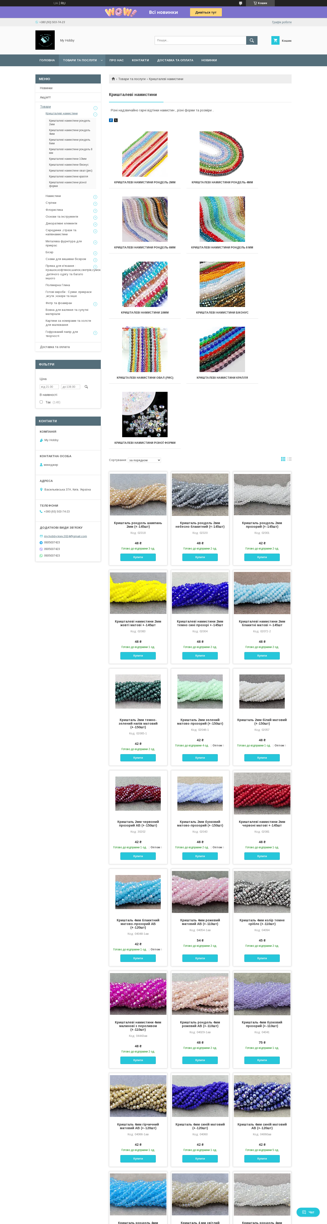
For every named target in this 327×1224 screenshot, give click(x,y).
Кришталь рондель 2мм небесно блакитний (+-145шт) (200, 404)
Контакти (140, 60)
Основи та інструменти (62, 216)
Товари (45, 106)
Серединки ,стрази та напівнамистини (61, 232)
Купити (138, 436)
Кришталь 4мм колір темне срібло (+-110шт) (262, 801)
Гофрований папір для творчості (62, 334)
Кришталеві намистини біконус (263, 252)
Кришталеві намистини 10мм (200, 250)
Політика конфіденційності (188, 1217)
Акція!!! (45, 97)
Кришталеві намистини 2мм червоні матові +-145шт (262, 702)
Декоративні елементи (61, 223)
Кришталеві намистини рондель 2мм (137, 184)
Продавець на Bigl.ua (163, 1213)
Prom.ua (185, 1209)
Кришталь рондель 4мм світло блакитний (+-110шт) (138, 1104)
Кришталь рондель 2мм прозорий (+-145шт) (262, 404)
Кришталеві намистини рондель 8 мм (137, 252)
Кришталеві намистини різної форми (263, 320)
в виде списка (289, 339)
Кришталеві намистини (62, 113)
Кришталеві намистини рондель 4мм (200, 184)
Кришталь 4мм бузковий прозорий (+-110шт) (262, 903)
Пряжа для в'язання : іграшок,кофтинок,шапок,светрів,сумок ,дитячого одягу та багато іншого (73, 272)
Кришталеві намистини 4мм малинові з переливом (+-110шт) (138, 905)
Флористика (54, 209)
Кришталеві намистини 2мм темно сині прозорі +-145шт (200, 502)
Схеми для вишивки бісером (66, 259)
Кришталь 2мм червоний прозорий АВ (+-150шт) (138, 702)
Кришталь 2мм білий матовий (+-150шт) (262, 601)
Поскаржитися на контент (152, 1217)
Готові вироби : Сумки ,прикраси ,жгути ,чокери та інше (69, 294)
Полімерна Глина (58, 285)
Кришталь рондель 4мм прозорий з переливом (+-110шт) (262, 1105)
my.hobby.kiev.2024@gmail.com (65, 536)
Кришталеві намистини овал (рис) (137, 320)
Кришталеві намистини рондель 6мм (263, 184)
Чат (308, 1212)
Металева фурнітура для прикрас (64, 243)
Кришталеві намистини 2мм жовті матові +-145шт (138, 502)
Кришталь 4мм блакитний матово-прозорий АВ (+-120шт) (138, 803)
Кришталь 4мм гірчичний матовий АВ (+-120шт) (138, 1005)
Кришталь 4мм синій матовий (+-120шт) (200, 1005)
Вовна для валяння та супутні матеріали (67, 312)
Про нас (116, 60)
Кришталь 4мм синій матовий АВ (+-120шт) (262, 1005)
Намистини (53, 196)
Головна (47, 60)
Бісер (49, 252)
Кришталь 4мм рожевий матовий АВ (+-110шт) (200, 801)
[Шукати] (252, 40)
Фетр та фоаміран (59, 303)
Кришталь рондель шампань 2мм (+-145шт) (138, 404)
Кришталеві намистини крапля (200, 320)
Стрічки (51, 202)
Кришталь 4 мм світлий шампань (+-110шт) (200, 1104)
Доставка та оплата (175, 60)
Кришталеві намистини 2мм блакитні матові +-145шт (262, 502)
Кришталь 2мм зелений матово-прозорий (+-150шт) (200, 601)
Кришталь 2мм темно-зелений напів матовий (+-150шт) (138, 602)
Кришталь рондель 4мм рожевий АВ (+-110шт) (200, 903)
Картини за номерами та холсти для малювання (68, 322)
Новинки (209, 60)
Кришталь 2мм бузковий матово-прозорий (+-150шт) (200, 702)
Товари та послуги (80, 60)
